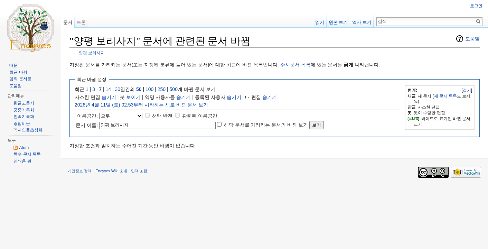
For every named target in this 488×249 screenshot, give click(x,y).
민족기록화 (23, 116)
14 (108, 89)
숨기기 (109, 97)
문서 (67, 22)
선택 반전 (162, 116)
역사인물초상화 (28, 130)
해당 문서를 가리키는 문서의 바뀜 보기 (266, 125)
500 (174, 89)
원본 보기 (338, 22)
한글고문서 (23, 103)
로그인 (476, 5)
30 (118, 89)
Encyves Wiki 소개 (111, 171)
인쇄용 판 (22, 161)
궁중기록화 (23, 110)
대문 (13, 65)
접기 (467, 90)
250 (162, 89)
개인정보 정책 (80, 171)
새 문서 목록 (445, 96)
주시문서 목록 (295, 64)
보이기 (133, 97)
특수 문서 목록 (27, 154)
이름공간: (87, 116)
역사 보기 (362, 22)
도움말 (472, 39)
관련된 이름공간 (199, 116)
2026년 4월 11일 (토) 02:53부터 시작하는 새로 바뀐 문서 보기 (141, 105)
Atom (24, 147)
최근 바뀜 (18, 72)
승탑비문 (21, 123)
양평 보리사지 (92, 52)
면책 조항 (139, 171)
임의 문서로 (20, 78)
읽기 (319, 22)
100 (149, 89)
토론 (81, 22)
